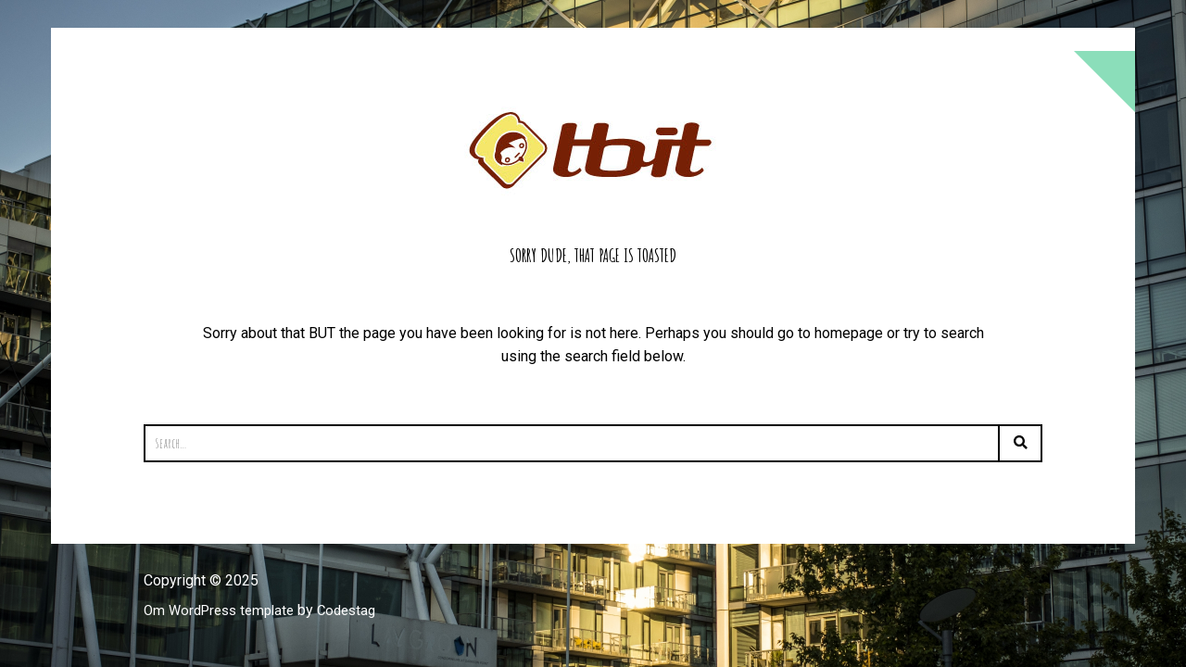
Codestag (359, 610)
